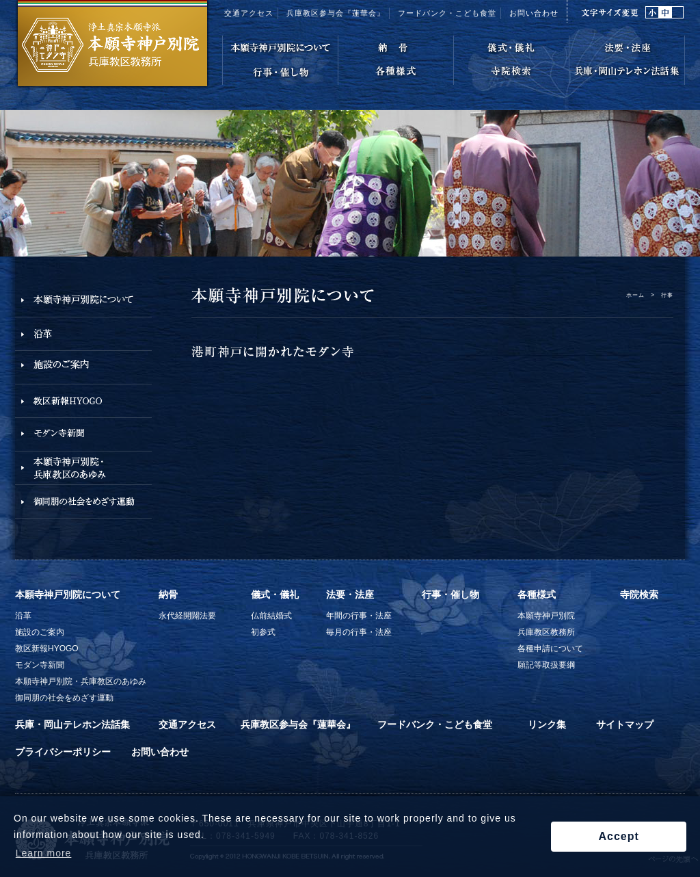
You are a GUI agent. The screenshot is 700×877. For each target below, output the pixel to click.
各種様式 (536, 594)
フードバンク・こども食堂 (434, 724)
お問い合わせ (533, 13)
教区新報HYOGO (47, 648)
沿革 (23, 615)
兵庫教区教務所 (546, 632)
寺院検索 (639, 594)
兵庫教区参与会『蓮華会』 (335, 13)
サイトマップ (625, 724)
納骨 (168, 594)
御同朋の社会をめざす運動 (64, 698)
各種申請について (550, 648)
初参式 (263, 632)
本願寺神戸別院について (67, 594)
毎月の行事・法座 (359, 632)
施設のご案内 (39, 632)
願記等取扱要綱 (546, 665)
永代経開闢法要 (187, 615)
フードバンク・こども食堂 (447, 13)
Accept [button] (618, 836)
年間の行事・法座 (359, 615)
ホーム (635, 294)
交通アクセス (248, 13)
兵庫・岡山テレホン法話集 (72, 724)
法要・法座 (350, 594)
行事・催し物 (450, 594)
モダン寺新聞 (39, 665)
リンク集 (547, 724)
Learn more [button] (44, 853)
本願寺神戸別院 (546, 615)
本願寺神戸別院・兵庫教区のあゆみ (80, 681)
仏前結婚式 (271, 615)
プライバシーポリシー (63, 751)
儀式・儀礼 (275, 594)
